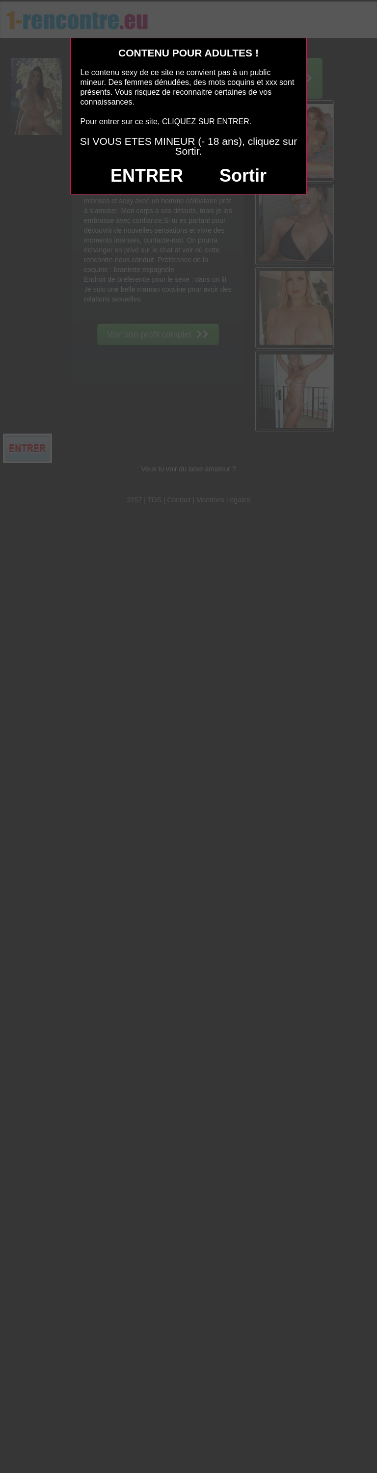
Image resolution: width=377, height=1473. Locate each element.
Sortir (243, 175)
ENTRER (146, 175)
